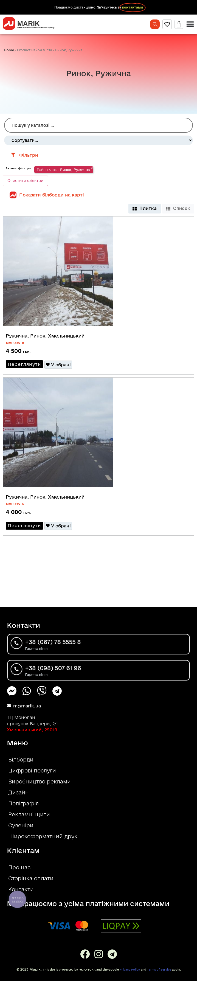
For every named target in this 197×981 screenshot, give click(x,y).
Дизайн (18, 792)
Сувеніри (20, 825)
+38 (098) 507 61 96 (65, 668)
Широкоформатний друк (42, 836)
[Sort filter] (98, 140)
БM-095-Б (15, 504)
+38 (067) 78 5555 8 (65, 642)
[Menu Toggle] (190, 24)
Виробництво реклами (39, 781)
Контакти (21, 889)
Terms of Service (159, 969)
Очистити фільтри (25, 180)
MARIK (28, 23)
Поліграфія (23, 803)
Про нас (19, 867)
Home (9, 50)
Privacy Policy (130, 969)
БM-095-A (15, 343)
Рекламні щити (29, 814)
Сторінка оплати (31, 878)
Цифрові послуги (32, 771)
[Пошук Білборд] (98, 125)
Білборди (20, 760)
